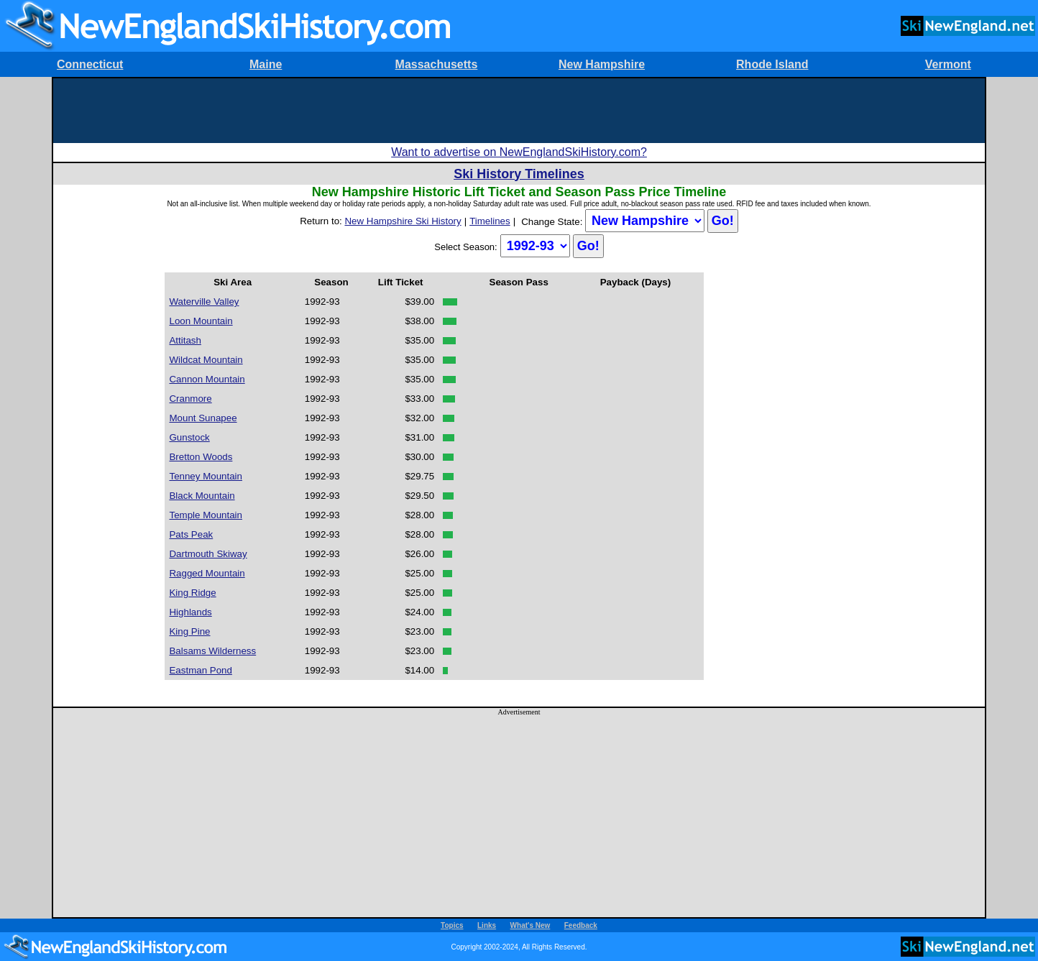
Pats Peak (191, 534)
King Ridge (192, 592)
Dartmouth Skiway (208, 553)
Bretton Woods (200, 456)
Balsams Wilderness (212, 650)
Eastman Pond (200, 670)
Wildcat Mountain (205, 359)
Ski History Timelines (519, 174)
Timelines (489, 221)
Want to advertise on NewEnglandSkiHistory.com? (519, 152)
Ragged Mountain (206, 573)
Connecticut (90, 64)
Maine (265, 64)
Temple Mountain (205, 515)
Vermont (948, 64)
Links (486, 925)
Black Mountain (201, 495)
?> (644, 220)
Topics (452, 925)
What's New (530, 925)
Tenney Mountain (205, 476)
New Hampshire (602, 64)
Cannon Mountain (206, 379)
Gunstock (189, 437)
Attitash (185, 340)
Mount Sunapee (202, 418)
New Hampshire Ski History (402, 221)
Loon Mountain (200, 321)
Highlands (190, 612)
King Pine (189, 631)
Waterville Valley (204, 301)
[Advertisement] (519, 110)
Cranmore (190, 398)
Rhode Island (772, 64)
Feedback (580, 925)
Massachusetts (436, 64)
